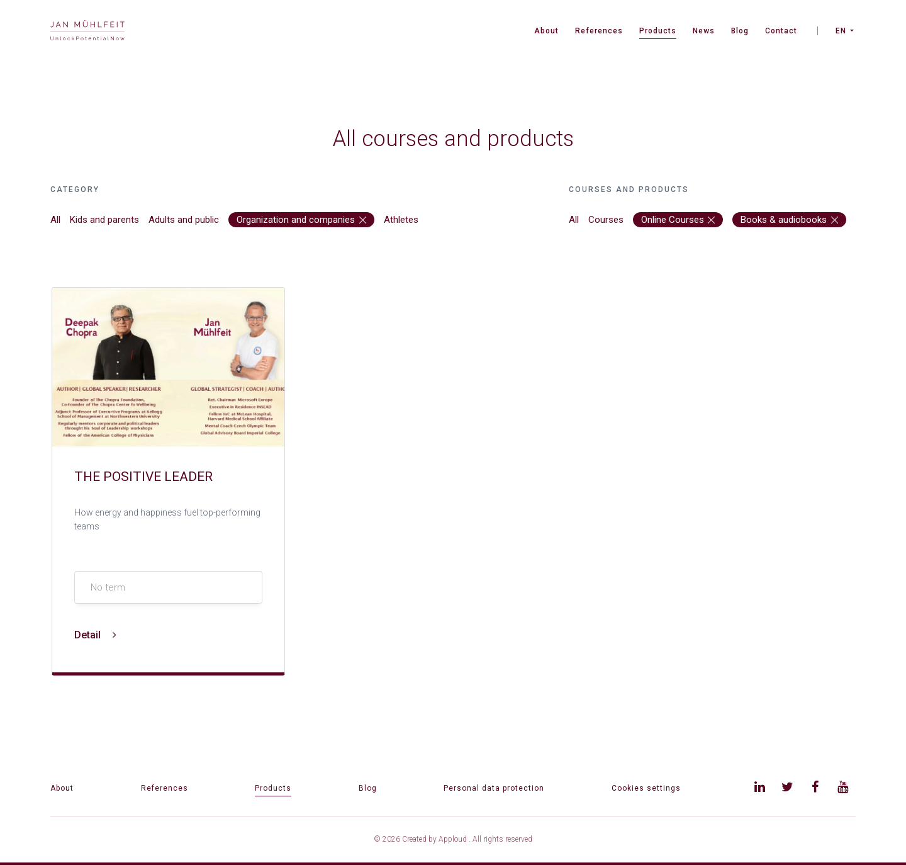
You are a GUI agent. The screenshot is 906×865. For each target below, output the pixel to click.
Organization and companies (301, 219)
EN (841, 30)
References (599, 30)
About (546, 30)
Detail (95, 635)
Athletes (401, 219)
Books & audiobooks (789, 219)
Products (657, 30)
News (704, 30)
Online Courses (678, 219)
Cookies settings (646, 788)
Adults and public (183, 219)
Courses (606, 219)
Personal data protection (494, 788)
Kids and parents (104, 219)
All (55, 219)
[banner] (87, 31)
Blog (740, 30)
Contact (781, 30)
